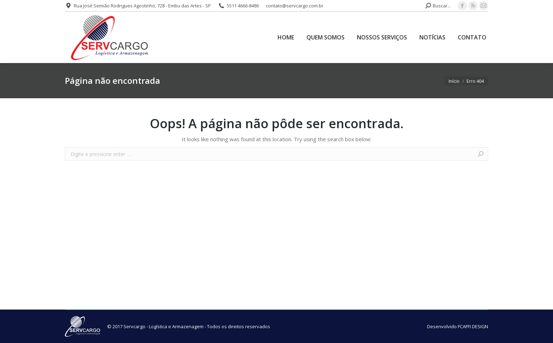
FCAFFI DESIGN (473, 326)
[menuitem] (286, 37)
